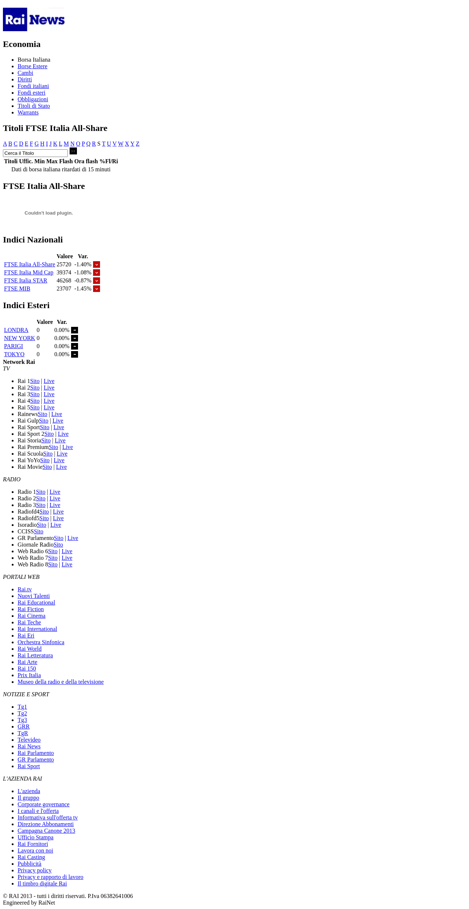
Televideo (29, 740)
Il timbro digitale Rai (42, 883)
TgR (23, 733)
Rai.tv (25, 589)
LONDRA (16, 330)
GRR (24, 726)
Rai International (37, 629)
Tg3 (22, 720)
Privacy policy (35, 870)
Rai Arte (27, 662)
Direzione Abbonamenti (46, 824)
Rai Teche (29, 622)
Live (49, 381)
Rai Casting (31, 857)
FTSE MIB (17, 288)
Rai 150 (27, 668)
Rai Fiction (31, 609)
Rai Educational (36, 602)
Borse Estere (32, 66)
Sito (35, 381)
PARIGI (13, 346)
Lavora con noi (35, 850)
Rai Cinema (31, 616)
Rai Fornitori (33, 844)
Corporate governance (44, 804)
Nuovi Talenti (34, 596)
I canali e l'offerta (38, 811)
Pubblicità (29, 864)
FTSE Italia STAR (25, 280)
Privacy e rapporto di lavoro (51, 877)
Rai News (29, 746)
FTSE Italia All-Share (29, 264)
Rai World (30, 649)
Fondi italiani (33, 86)
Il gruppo (28, 798)
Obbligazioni (33, 99)
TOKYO (14, 354)
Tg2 (22, 713)
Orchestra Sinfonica (41, 642)
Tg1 (22, 707)
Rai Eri (26, 635)
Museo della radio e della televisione (61, 682)
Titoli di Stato (34, 106)
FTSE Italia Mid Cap (28, 272)
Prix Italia (29, 675)
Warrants (28, 112)
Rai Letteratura (35, 655)
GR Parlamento (36, 759)
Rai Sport (29, 766)
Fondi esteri (31, 93)
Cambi (25, 73)
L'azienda (29, 791)
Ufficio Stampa (35, 837)
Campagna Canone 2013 (46, 831)
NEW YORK (19, 338)
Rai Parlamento (36, 753)
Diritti (25, 79)
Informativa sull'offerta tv (48, 817)
